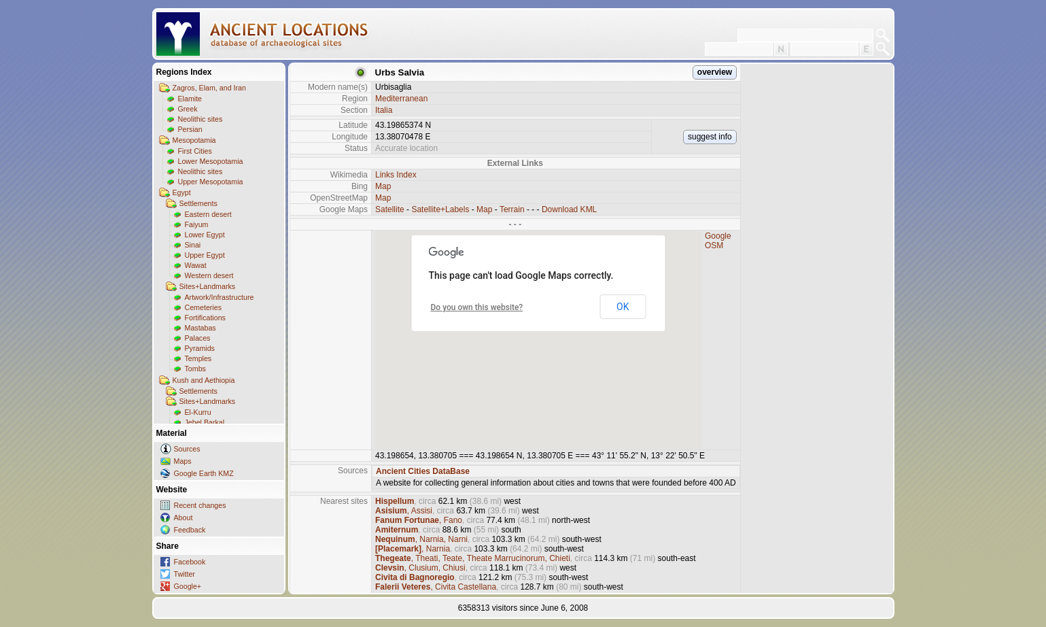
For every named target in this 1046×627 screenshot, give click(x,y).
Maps (183, 461)
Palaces (198, 338)
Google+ (188, 586)
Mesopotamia (194, 140)
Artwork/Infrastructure (219, 297)
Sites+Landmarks (207, 286)
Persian (190, 129)
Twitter (184, 574)
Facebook (190, 562)
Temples (198, 358)
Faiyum (197, 224)
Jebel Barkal (205, 422)
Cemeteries (203, 307)
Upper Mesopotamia (210, 181)
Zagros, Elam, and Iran (209, 88)
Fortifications (205, 318)
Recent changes (200, 505)
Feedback (190, 530)
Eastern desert (208, 214)
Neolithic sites (200, 119)
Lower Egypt (205, 235)
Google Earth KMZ (204, 473)
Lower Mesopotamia (210, 161)
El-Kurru (198, 412)
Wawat (196, 265)
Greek (188, 109)
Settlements (198, 203)
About (183, 517)
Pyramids (200, 348)
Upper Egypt (205, 255)
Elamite (190, 99)
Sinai (193, 245)
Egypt (182, 192)
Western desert (209, 275)
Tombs (195, 369)
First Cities (195, 151)
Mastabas (200, 328)
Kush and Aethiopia (204, 380)
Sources (187, 449)
